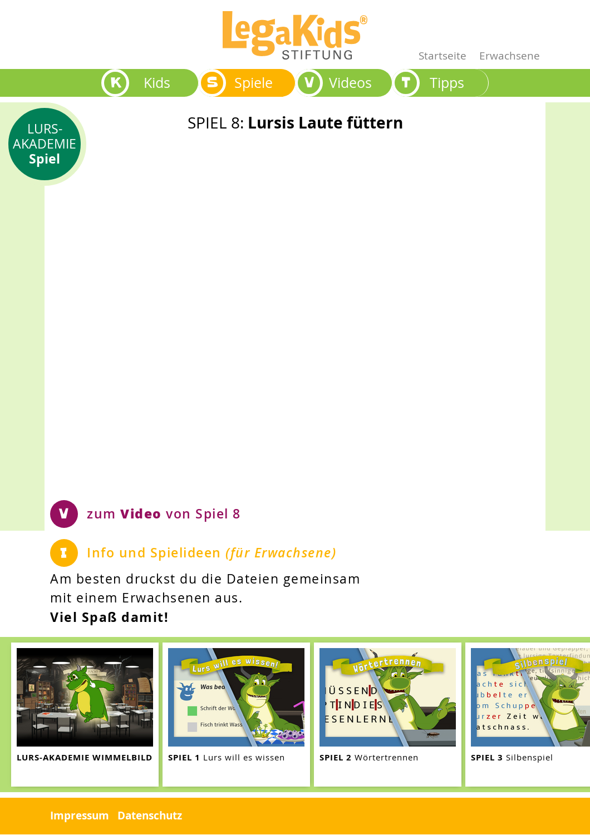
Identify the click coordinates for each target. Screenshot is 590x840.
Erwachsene (509, 55)
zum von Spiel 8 (164, 513)
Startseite (442, 55)
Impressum (79, 815)
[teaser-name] (85, 714)
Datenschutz (149, 815)
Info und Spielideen (211, 552)
